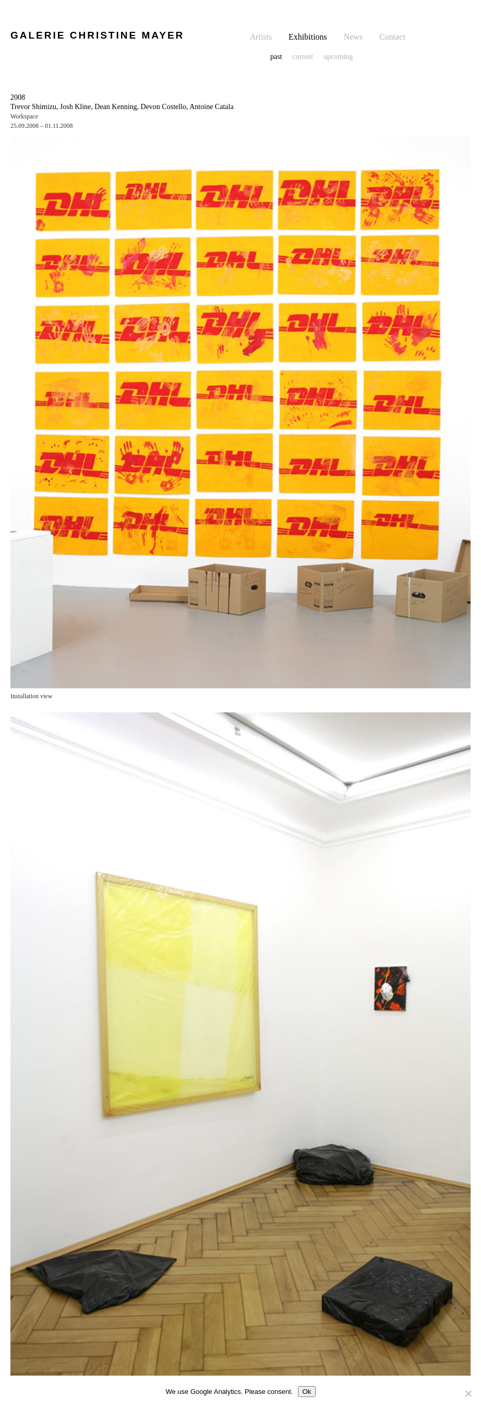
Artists (261, 36)
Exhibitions (307, 36)
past (276, 57)
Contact (392, 36)
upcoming (338, 57)
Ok (306, 1391)
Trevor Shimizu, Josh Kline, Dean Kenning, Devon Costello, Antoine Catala (122, 107)
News (353, 36)
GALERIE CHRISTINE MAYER (97, 35)
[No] (468, 1393)
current (303, 57)
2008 (17, 97)
